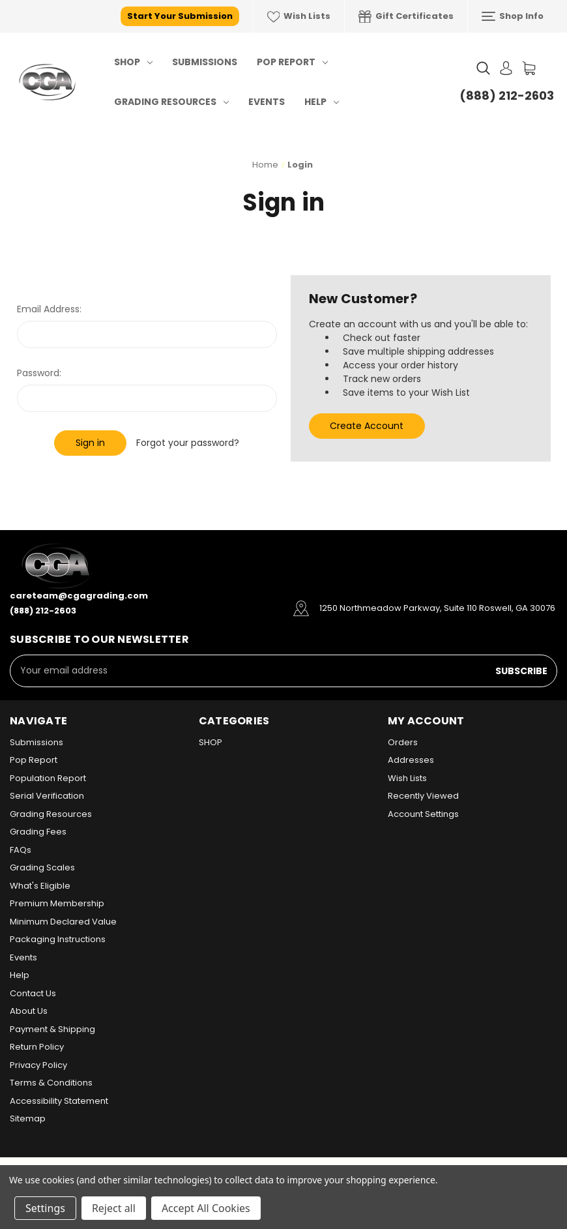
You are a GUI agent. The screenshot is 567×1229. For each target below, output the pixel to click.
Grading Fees (38, 831)
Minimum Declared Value (63, 921)
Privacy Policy (38, 1065)
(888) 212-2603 (506, 95)
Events (266, 101)
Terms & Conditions (51, 1082)
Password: (39, 372)
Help (321, 101)
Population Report (48, 778)
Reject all (114, 1208)
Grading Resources (171, 101)
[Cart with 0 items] (529, 68)
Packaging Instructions (58, 939)
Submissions (204, 61)
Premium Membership (57, 903)
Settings (45, 1208)
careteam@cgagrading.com (79, 595)
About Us (29, 1011)
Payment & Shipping (52, 1029)
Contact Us (33, 993)
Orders (403, 742)
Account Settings (423, 814)
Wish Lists (299, 16)
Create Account (366, 425)
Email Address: (49, 309)
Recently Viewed (423, 796)
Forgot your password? (187, 442)
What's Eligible (40, 886)
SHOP (133, 61)
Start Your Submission (180, 16)
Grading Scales (42, 867)
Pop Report (292, 61)
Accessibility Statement (59, 1101)
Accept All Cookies (206, 1208)
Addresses (411, 760)
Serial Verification (47, 796)
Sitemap (28, 1118)
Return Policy (37, 1047)
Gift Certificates (406, 16)
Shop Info (513, 16)
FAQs (20, 850)
